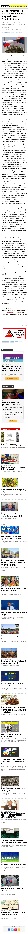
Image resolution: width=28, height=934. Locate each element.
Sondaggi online (8, 386)
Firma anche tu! (12, 378)
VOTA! (12, 421)
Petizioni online (7, 350)
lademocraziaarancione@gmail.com (11, 312)
